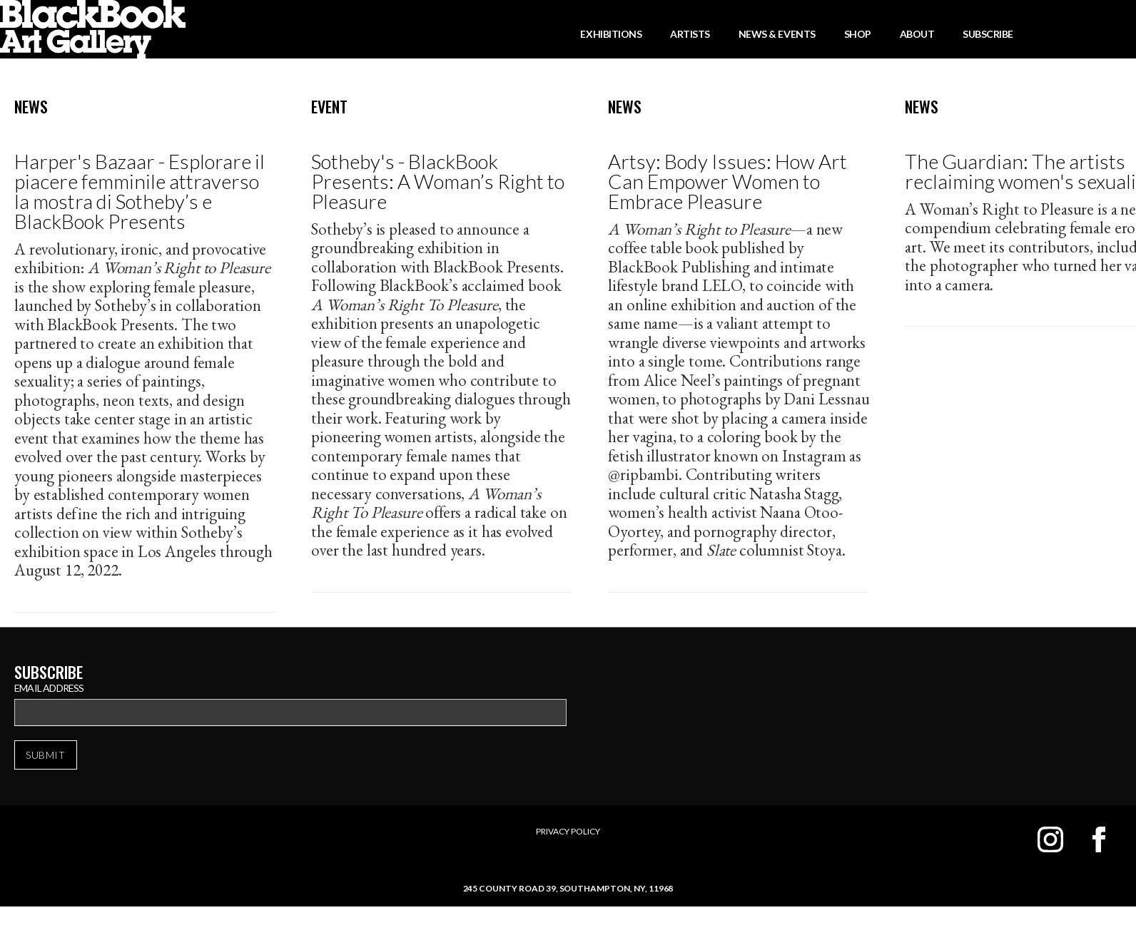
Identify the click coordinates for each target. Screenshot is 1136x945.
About (917, 34)
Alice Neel (677, 380)
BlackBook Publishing (679, 266)
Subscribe (988, 34)
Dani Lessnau (826, 398)
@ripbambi (643, 474)
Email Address (49, 688)
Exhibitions (610, 34)
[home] (93, 29)
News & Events (777, 34)
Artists (690, 34)
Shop (857, 34)
